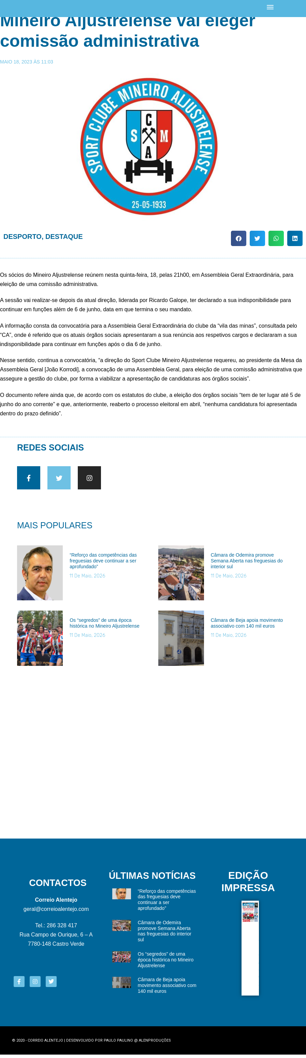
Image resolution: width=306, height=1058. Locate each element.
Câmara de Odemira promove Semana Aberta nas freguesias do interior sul (247, 564)
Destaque (64, 236)
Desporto (22, 236)
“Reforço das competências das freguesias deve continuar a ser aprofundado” (103, 564)
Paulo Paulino (118, 1044)
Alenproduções (155, 1044)
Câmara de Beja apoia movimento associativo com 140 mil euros (247, 627)
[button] (238, 238)
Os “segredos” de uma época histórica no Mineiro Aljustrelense (105, 627)
